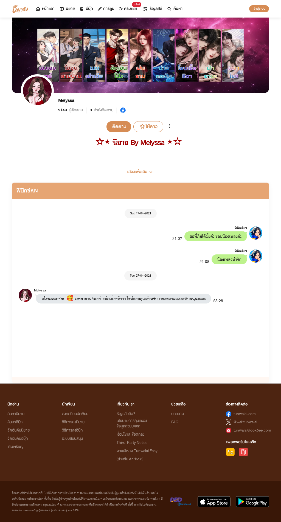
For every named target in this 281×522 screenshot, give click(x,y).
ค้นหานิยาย (15, 413)
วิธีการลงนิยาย (73, 422)
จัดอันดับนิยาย (18, 430)
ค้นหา (174, 8)
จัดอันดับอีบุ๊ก (17, 438)
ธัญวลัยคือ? (126, 413)
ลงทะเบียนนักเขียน (75, 413)
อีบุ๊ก (86, 8)
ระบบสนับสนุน (72, 438)
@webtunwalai (245, 422)
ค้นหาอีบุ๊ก (15, 422)
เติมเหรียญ (15, 446)
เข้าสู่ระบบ (259, 8)
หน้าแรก (45, 8)
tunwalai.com (245, 413)
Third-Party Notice (132, 442)
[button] (140, 169)
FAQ (174, 422)
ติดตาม (119, 126)
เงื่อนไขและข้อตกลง (130, 434)
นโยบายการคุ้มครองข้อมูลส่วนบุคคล (132, 423)
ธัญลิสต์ (152, 8)
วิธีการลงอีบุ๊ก (72, 430)
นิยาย (67, 8)
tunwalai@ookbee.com (252, 430)
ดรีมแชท (129, 7)
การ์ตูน (105, 8)
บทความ (177, 413)
